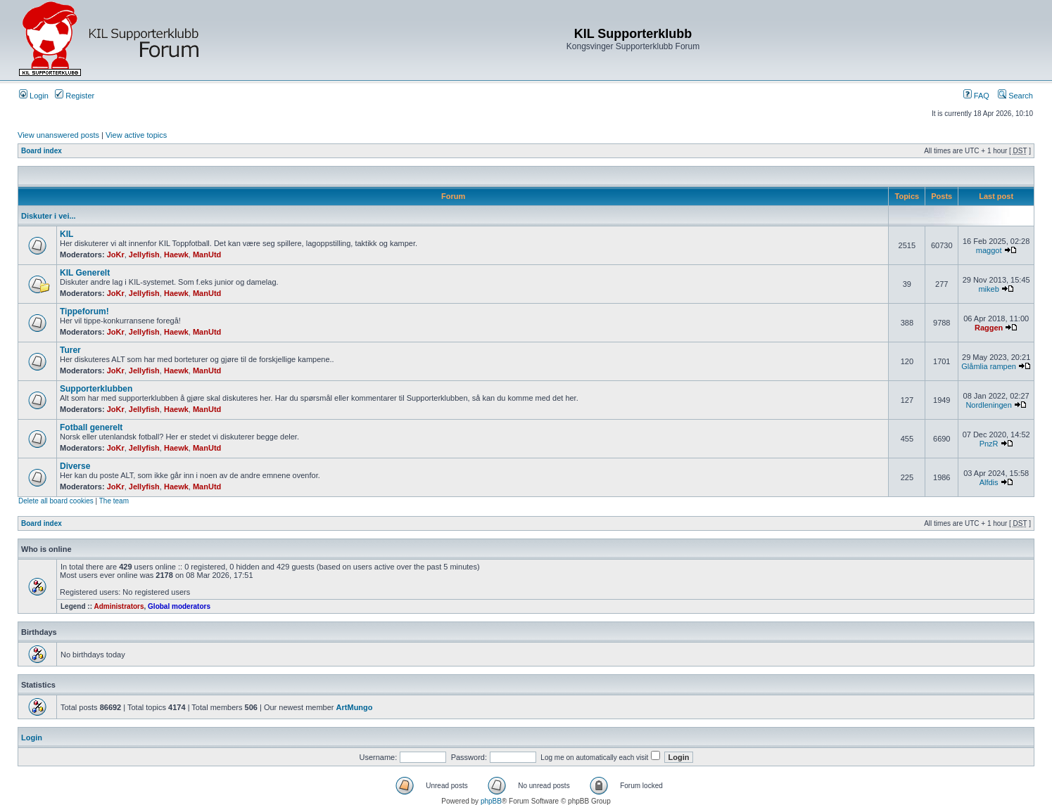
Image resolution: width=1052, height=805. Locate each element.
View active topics (136, 135)
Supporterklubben (96, 389)
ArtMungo (354, 707)
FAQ (976, 95)
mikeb (988, 289)
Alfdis (989, 482)
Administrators (119, 606)
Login (34, 95)
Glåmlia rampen (988, 366)
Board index (41, 151)
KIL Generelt (85, 273)
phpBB (491, 801)
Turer (70, 350)
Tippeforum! (84, 311)
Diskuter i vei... (48, 216)
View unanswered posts (58, 135)
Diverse (75, 466)
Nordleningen (988, 405)
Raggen (989, 327)
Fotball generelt (91, 427)
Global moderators (179, 606)
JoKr (116, 254)
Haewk (176, 254)
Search (1015, 95)
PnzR (989, 443)
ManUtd (207, 254)
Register (74, 95)
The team (114, 501)
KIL (66, 234)
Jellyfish (144, 254)
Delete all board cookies (56, 501)
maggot (989, 250)
